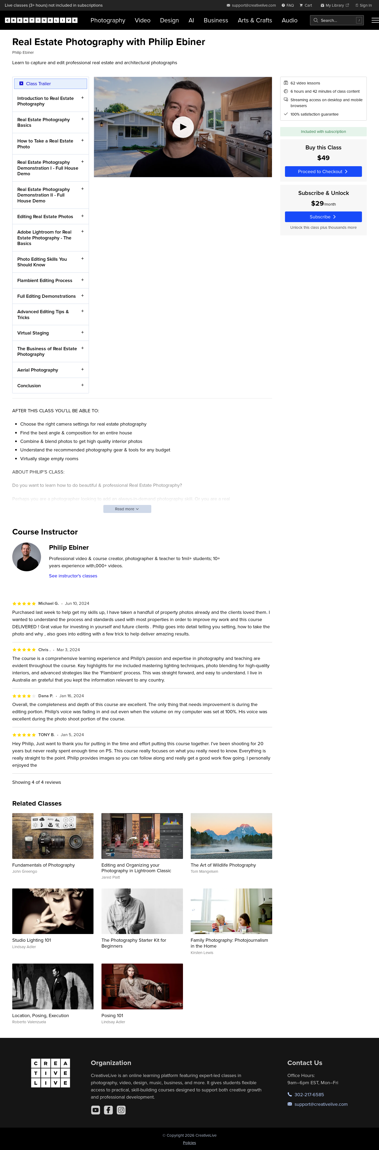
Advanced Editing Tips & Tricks (43, 314)
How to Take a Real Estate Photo (45, 143)
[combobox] (337, 20)
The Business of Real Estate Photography (47, 351)
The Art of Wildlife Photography (223, 865)
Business (216, 20)
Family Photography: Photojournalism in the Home (229, 943)
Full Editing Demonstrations (46, 295)
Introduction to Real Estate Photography (45, 101)
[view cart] (307, 5)
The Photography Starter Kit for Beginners (133, 943)
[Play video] (183, 127)
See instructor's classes (73, 575)
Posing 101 (112, 1015)
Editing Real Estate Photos (45, 216)
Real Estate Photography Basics (43, 122)
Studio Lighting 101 (31, 940)
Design (169, 20)
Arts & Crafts (255, 20)
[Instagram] (121, 1110)
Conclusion (29, 385)
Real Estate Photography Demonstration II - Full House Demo (43, 195)
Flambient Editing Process (44, 280)
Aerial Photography (37, 369)
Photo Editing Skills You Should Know (42, 262)
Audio (290, 20)
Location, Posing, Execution (40, 1015)
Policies (189, 1142)
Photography (108, 20)
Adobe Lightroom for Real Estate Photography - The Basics (44, 238)
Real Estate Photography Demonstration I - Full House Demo (47, 168)
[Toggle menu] (375, 20)
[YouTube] (95, 1110)
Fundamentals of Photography (43, 865)
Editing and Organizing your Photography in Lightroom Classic (136, 868)
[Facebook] (108, 1110)
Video (142, 20)
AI (191, 20)
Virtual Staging (33, 332)
